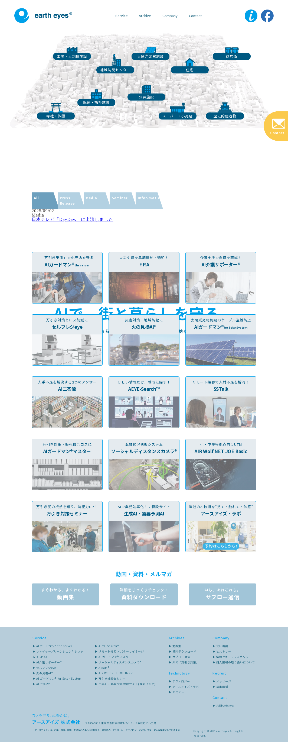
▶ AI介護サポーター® (47, 662)
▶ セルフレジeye (44, 668)
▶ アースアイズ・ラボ (184, 687)
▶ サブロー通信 (179, 657)
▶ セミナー (176, 692)
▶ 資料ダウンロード (182, 651)
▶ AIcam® (102, 668)
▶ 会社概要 (220, 646)
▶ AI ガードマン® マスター (113, 657)
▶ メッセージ (221, 681)
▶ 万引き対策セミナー (110, 678)
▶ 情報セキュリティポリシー (232, 657)
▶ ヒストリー (221, 651)
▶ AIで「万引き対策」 (184, 662)
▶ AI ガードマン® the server (52, 646)
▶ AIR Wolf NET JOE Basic (114, 673)
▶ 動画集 (175, 646)
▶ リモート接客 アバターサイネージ (119, 651)
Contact (195, 15)
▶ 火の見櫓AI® (42, 673)
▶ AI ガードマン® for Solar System (57, 678)
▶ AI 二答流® (41, 684)
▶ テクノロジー (179, 681)
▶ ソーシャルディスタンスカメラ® (118, 662)
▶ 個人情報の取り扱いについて (233, 662)
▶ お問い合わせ (223, 706)
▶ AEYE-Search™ (107, 646)
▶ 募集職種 (220, 687)
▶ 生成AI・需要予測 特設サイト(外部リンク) (125, 684)
